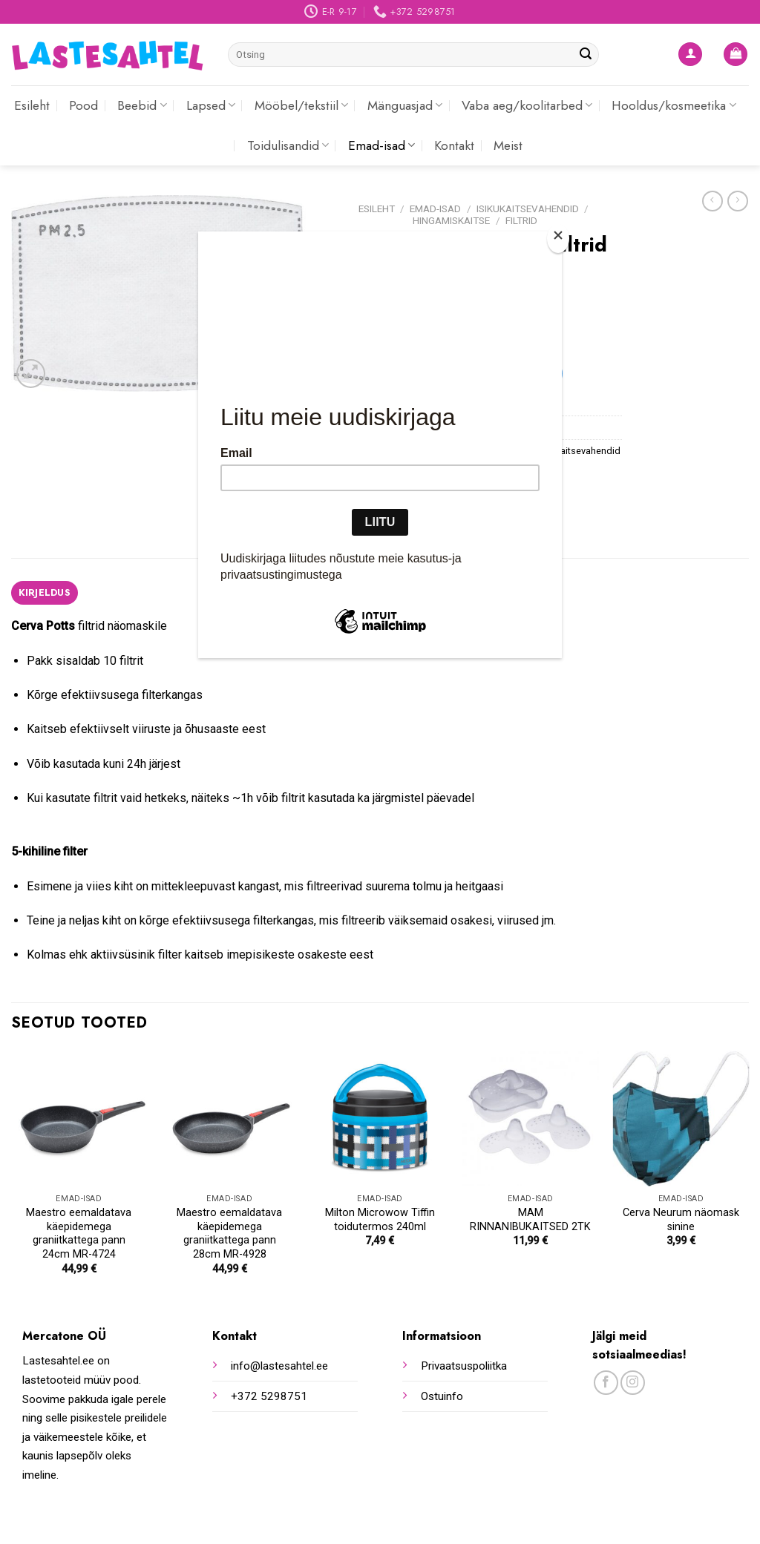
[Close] (558, 238)
